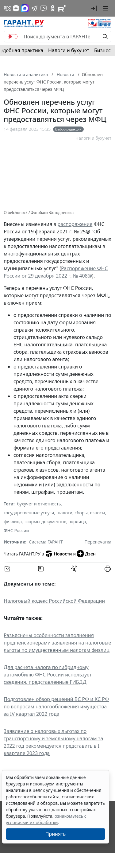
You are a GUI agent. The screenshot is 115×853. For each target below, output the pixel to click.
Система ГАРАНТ (46, 542)
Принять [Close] (55, 834)
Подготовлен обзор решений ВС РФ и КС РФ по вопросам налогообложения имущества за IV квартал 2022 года (56, 706)
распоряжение (75, 224)
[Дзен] (16, 8)
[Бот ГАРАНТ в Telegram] (43, 8)
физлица (13, 521)
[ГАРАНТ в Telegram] (34, 8)
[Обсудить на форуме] (74, 568)
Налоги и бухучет (68, 50)
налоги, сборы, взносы (81, 513)
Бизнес (102, 50)
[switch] (12, 36)
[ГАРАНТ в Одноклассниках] (52, 8)
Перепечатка (97, 542)
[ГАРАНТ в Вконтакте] (7, 8)
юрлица (78, 521)
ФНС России (16, 530)
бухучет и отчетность (39, 504)
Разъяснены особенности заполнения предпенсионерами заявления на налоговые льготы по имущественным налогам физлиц (57, 642)
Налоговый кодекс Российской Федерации (54, 601)
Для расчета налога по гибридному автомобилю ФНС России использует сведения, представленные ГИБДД (48, 674)
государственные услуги (29, 513)
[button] (94, 8)
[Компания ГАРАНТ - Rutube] (62, 8)
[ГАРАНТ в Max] (25, 8)
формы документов (45, 521)
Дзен (86, 553)
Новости (58, 553)
